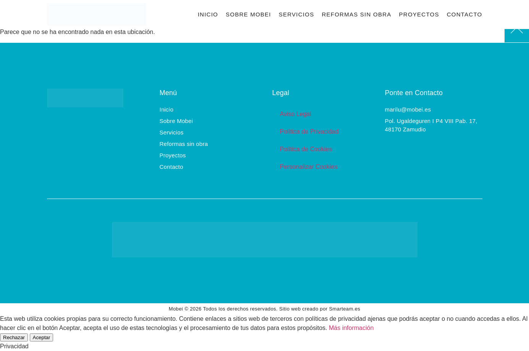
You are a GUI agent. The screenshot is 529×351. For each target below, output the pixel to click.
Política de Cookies (306, 149)
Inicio (208, 14)
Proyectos (419, 14)
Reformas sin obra (356, 14)
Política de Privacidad (309, 131)
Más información (351, 328)
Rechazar (14, 337)
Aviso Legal (295, 114)
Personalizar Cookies (309, 166)
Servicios (296, 14)
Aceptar (41, 337)
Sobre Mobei (248, 14)
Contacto (464, 14)
